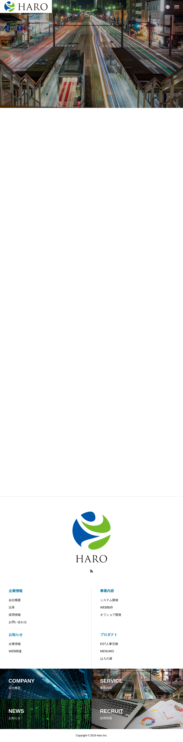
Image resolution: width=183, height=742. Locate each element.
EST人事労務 (109, 644)
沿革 (12, 607)
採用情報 (15, 614)
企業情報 (15, 591)
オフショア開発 (110, 614)
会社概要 (15, 600)
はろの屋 (106, 658)
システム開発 (109, 600)
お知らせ (15, 634)
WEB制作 (106, 607)
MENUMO (107, 651)
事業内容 (107, 591)
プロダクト (108, 634)
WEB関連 (15, 651)
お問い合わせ (18, 622)
